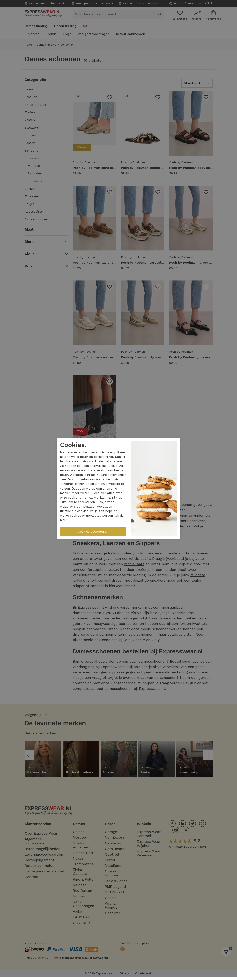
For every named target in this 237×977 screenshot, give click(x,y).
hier (103, 493)
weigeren (67, 506)
